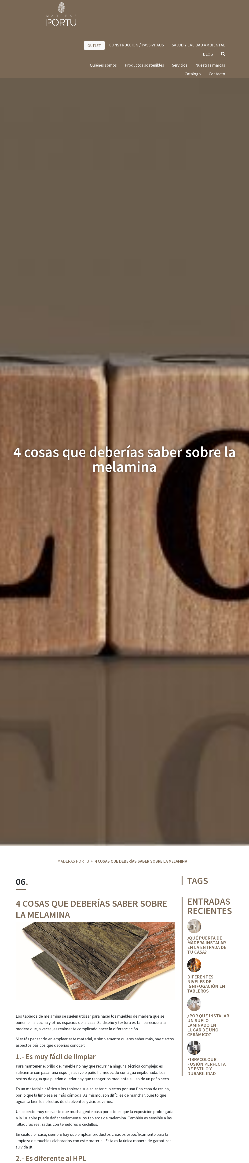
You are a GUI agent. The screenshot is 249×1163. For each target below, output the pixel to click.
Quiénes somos (103, 33)
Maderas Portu (73, 861)
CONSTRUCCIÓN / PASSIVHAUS (136, 12)
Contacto (217, 41)
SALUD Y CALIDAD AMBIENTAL (198, 12)
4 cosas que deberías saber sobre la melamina (141, 861)
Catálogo (193, 41)
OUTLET (94, 13)
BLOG (208, 22)
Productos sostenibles (144, 33)
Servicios (179, 33)
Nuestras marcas (210, 33)
